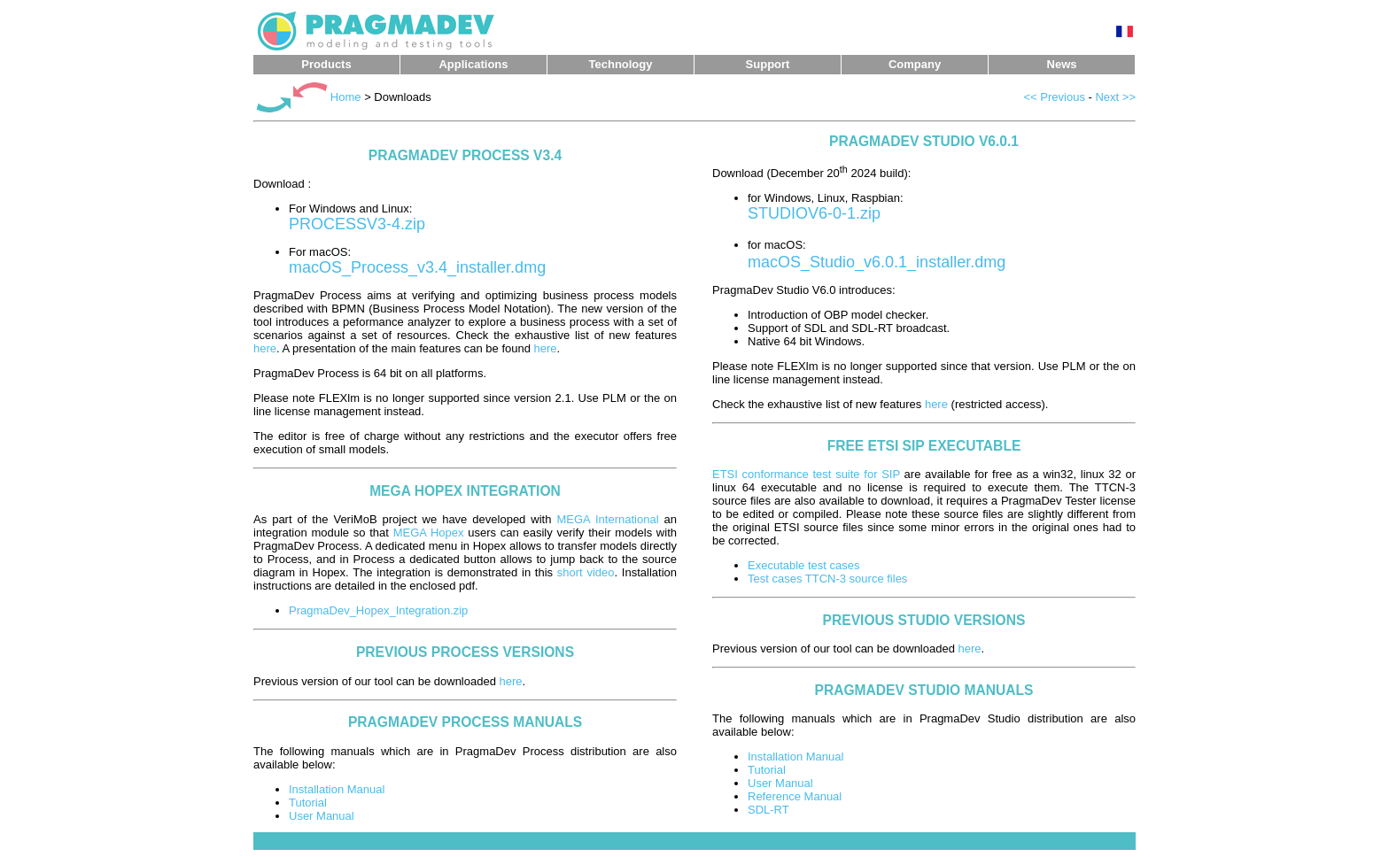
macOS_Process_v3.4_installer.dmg (417, 267)
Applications (473, 64)
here (264, 348)
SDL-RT (768, 809)
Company (914, 64)
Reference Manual (795, 796)
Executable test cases (803, 565)
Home (345, 97)
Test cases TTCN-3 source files (827, 578)
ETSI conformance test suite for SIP (806, 474)
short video (586, 572)
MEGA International (607, 519)
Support (768, 64)
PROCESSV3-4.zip (357, 224)
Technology (621, 64)
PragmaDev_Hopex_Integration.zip (378, 610)
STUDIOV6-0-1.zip (814, 213)
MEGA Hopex (428, 532)
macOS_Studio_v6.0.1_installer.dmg (876, 262)
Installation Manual (336, 789)
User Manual (321, 815)
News (1062, 64)
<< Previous (1054, 97)
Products (326, 64)
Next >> (1115, 97)
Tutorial (308, 802)
